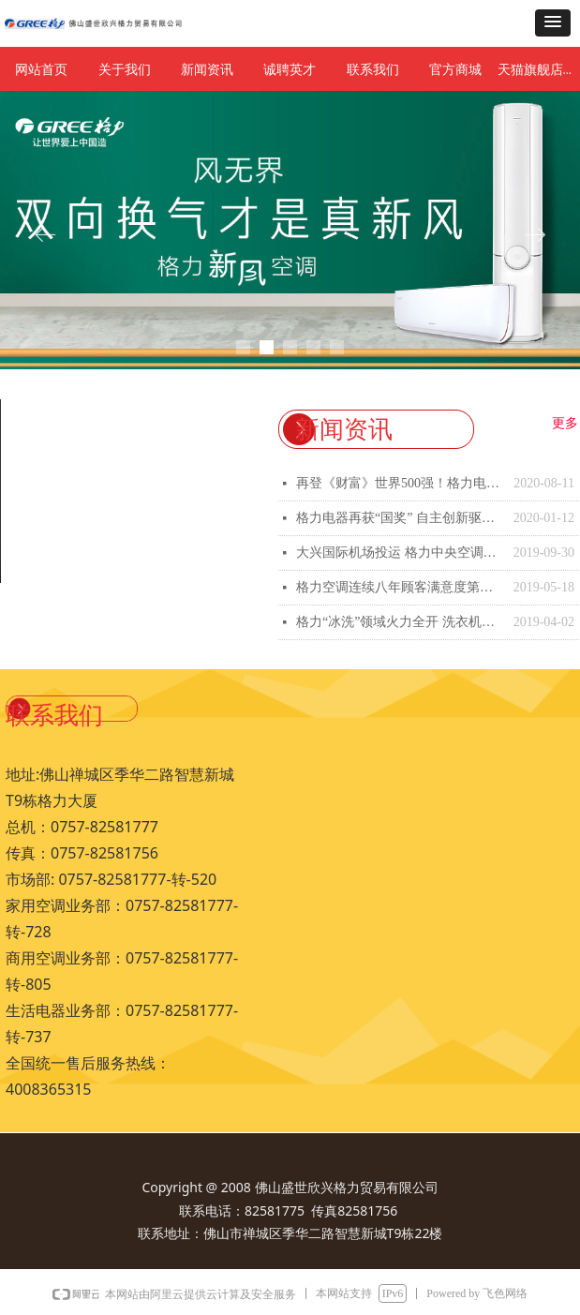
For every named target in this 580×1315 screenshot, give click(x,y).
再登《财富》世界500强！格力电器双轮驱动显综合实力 (400, 483)
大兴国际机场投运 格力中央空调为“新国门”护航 (400, 552)
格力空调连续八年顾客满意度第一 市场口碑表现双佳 (400, 587)
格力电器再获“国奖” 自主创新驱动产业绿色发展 (400, 518)
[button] (553, 23)
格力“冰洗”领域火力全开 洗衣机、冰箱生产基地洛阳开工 (400, 622)
